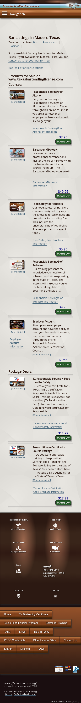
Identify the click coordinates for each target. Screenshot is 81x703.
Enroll (22, 631)
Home (7, 614)
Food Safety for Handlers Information (47, 241)
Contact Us (70, 640)
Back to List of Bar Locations (25, 68)
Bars (36, 42)
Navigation (13, 13)
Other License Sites (44, 640)
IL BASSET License (13, 691)
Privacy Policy (72, 701)
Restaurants (50, 42)
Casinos (14, 46)
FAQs (41, 648)
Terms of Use (57, 701)
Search (8, 648)
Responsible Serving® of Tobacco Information (47, 299)
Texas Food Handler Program (21, 623)
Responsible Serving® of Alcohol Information (47, 129)
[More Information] (41, 354)
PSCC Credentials (14, 640)
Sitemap (25, 648)
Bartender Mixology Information (44, 184)
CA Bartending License (25, 694)
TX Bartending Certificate (33, 614)
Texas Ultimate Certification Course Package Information (48, 490)
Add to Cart (63, 141)
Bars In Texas (41, 631)
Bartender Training (56, 623)
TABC (7, 631)
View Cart (55, 590)
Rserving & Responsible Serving (20, 683)
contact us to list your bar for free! (29, 60)
